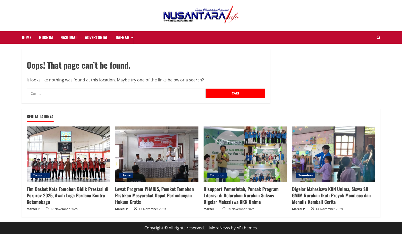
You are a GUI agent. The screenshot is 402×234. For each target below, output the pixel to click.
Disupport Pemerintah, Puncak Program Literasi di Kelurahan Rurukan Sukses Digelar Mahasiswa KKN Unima (241, 195)
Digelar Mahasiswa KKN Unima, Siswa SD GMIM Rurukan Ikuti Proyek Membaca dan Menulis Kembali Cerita (331, 195)
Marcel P (33, 209)
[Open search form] (378, 37)
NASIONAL (69, 37)
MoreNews (219, 228)
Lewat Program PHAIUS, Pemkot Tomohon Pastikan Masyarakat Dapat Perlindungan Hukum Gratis (154, 195)
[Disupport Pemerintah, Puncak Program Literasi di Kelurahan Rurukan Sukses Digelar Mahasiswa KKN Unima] (245, 154)
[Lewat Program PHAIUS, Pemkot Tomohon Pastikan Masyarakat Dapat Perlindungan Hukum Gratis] (156, 154)
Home (126, 175)
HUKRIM (46, 37)
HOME (26, 37)
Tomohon (40, 175)
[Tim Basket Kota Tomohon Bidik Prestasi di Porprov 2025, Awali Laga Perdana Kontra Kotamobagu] (68, 154)
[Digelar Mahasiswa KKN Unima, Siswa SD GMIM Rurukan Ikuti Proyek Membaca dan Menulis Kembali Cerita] (333, 154)
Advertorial (96, 37)
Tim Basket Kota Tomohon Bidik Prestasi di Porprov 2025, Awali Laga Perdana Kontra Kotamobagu (67, 195)
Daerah (122, 37)
